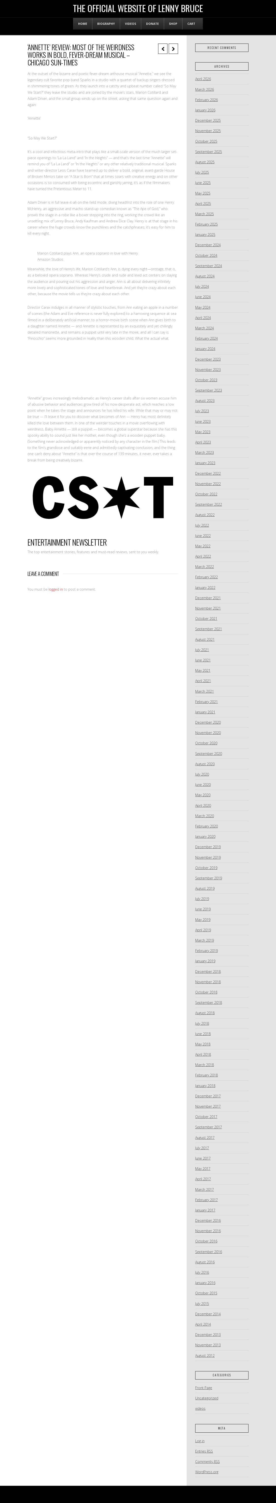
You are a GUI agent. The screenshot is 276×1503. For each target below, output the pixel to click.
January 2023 (205, 462)
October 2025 (206, 141)
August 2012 (205, 1355)
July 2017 (202, 1148)
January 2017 (205, 1210)
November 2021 (208, 608)
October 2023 (206, 380)
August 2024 (205, 276)
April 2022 (203, 556)
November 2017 (208, 1106)
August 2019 (205, 888)
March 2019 (204, 940)
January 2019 (205, 961)
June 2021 (203, 660)
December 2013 (208, 1334)
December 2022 (208, 473)
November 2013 (208, 1345)
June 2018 (203, 1033)
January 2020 (205, 836)
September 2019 (208, 878)
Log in (200, 1441)
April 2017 (203, 1179)
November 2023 (208, 369)
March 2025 (204, 214)
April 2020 (203, 805)
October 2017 (206, 1116)
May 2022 (202, 546)
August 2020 (205, 764)
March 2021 (204, 691)
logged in (56, 589)
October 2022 (206, 494)
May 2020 (202, 795)
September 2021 (208, 629)
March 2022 (204, 566)
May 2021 (202, 670)
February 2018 (206, 1075)
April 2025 (203, 203)
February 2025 (206, 224)
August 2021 (205, 639)
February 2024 (206, 338)
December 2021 (208, 598)
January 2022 (205, 587)
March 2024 (204, 328)
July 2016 (202, 1272)
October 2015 (206, 1293)
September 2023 (208, 390)
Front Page (203, 1387)
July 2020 (202, 774)
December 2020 (208, 722)
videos (200, 1408)
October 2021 (206, 618)
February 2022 (206, 577)
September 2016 (208, 1251)
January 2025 (205, 234)
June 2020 (203, 784)
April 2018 (203, 1054)
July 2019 (202, 898)
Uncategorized (206, 1398)
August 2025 (205, 162)
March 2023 (204, 452)
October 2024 (206, 255)
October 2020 (206, 743)
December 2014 (208, 1314)
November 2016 (208, 1230)
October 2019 (206, 867)
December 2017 (208, 1096)
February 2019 (206, 950)
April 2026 (203, 79)
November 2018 (208, 982)
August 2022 (205, 514)
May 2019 (202, 919)
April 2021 (203, 680)
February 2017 (206, 1199)
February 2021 (206, 701)
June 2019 (203, 909)
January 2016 (205, 1282)
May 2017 (202, 1168)
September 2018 (208, 1002)
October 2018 (206, 992)
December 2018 (208, 971)
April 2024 (203, 317)
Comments (207, 1461)
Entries (204, 1451)
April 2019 (203, 930)
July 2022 (202, 525)
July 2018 (202, 1023)
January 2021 (205, 712)
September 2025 (208, 151)
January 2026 (205, 110)
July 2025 (202, 172)
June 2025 (203, 182)
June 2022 (203, 535)
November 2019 (208, 857)
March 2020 (204, 815)
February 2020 (206, 826)
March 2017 (204, 1189)
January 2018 (205, 1085)
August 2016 (205, 1262)
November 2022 (208, 483)
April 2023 (203, 442)
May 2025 (202, 193)
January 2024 (205, 348)
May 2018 (202, 1044)
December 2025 (208, 120)
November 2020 (208, 732)
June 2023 (203, 421)
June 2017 (203, 1158)
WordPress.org (206, 1472)
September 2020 (208, 753)
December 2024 (208, 245)
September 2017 (208, 1127)
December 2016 (208, 1220)
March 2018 (204, 1064)
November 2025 (208, 130)
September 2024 (208, 265)
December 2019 (208, 846)
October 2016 (206, 1241)
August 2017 (205, 1137)
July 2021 (202, 649)
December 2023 (208, 359)
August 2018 (205, 1013)
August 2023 (205, 400)
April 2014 (203, 1324)
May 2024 (202, 307)
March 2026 (204, 89)
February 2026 (206, 99)
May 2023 (202, 431)
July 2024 (202, 286)
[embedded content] (103, 367)
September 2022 (208, 504)
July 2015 (202, 1303)
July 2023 (202, 411)
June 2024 (203, 296)
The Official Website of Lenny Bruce (138, 8)
